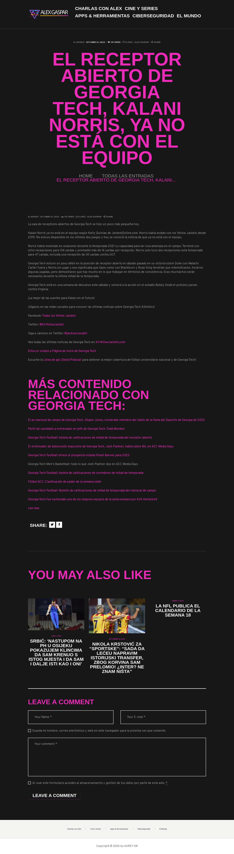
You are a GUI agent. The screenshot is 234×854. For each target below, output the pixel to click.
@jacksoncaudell (75, 333)
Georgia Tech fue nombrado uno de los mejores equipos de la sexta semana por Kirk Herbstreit (92, 499)
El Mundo (78, 42)
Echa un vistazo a (40, 351)
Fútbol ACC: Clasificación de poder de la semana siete (64, 482)
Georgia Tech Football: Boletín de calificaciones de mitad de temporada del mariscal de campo (92, 491)
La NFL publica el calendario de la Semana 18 (178, 610)
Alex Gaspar (141, 42)
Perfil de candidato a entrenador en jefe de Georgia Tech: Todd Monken (76, 429)
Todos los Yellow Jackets (59, 316)
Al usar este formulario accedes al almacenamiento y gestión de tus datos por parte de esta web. (99, 783)
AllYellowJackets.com (110, 342)
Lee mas (33, 508)
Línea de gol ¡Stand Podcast (63, 360)
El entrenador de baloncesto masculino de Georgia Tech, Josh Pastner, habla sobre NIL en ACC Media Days (101, 447)
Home (86, 175)
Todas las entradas (128, 175)
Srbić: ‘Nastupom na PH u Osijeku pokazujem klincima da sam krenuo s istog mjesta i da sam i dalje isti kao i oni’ (56, 652)
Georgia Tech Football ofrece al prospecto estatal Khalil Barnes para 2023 (78, 455)
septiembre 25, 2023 (117, 639)
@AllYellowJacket (51, 325)
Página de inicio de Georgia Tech (74, 351)
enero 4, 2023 (178, 601)
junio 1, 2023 (56, 636)
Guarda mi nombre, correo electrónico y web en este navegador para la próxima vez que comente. (99, 731)
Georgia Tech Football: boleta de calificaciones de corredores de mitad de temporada (85, 473)
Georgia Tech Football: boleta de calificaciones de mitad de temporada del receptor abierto (90, 438)
